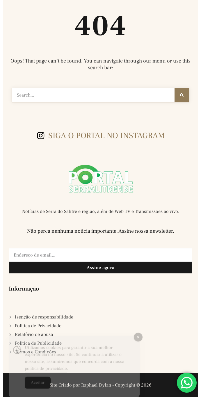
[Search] (182, 95)
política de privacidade (46, 371)
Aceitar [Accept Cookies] (38, 385)
